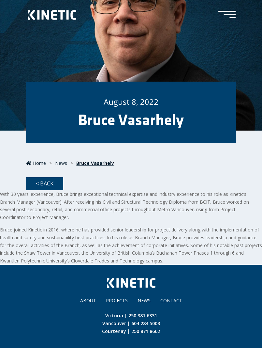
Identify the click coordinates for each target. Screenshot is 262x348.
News (61, 163)
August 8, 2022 (131, 101)
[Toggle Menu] (227, 15)
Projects (117, 300)
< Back (44, 183)
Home (36, 163)
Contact (171, 300)
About (88, 300)
